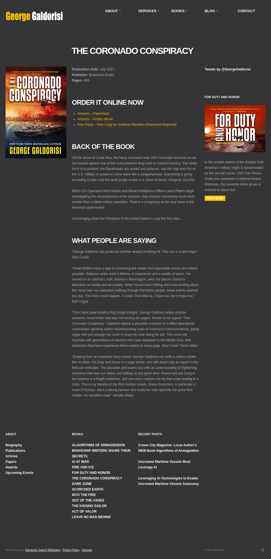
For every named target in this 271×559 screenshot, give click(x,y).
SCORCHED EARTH (87, 489)
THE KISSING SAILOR (89, 506)
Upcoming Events (19, 473)
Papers (11, 462)
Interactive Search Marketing (42, 550)
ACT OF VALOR (84, 511)
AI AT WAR (80, 462)
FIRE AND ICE (83, 467)
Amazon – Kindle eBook (95, 119)
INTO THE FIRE (84, 495)
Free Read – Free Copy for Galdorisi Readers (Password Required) (127, 125)
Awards (11, 467)
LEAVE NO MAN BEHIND (91, 517)
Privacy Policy (71, 550)
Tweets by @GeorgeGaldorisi (228, 69)
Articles (12, 456)
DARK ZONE (82, 484)
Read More (215, 198)
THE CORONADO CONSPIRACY (97, 478)
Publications (15, 451)
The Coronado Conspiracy (132, 51)
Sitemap (87, 550)
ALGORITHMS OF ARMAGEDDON (98, 445)
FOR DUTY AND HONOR (91, 473)
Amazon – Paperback (93, 114)
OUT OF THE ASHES (88, 500)
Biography (14, 445)
